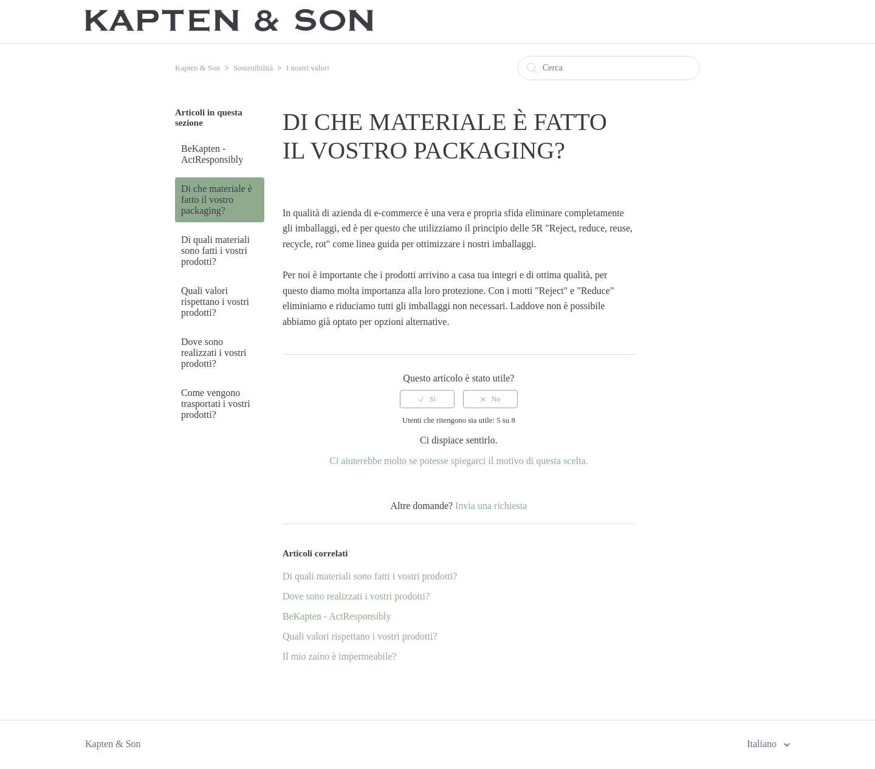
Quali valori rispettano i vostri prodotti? (215, 301)
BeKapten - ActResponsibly (212, 154)
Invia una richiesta (491, 506)
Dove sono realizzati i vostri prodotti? (214, 353)
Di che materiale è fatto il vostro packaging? (216, 199)
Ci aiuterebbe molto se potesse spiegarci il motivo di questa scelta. (458, 461)
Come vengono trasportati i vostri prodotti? (215, 404)
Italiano (763, 744)
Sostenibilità (253, 67)
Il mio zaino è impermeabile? (339, 656)
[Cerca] (609, 68)
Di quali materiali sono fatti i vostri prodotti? (215, 250)
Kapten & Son (197, 67)
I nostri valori (307, 67)
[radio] (427, 399)
